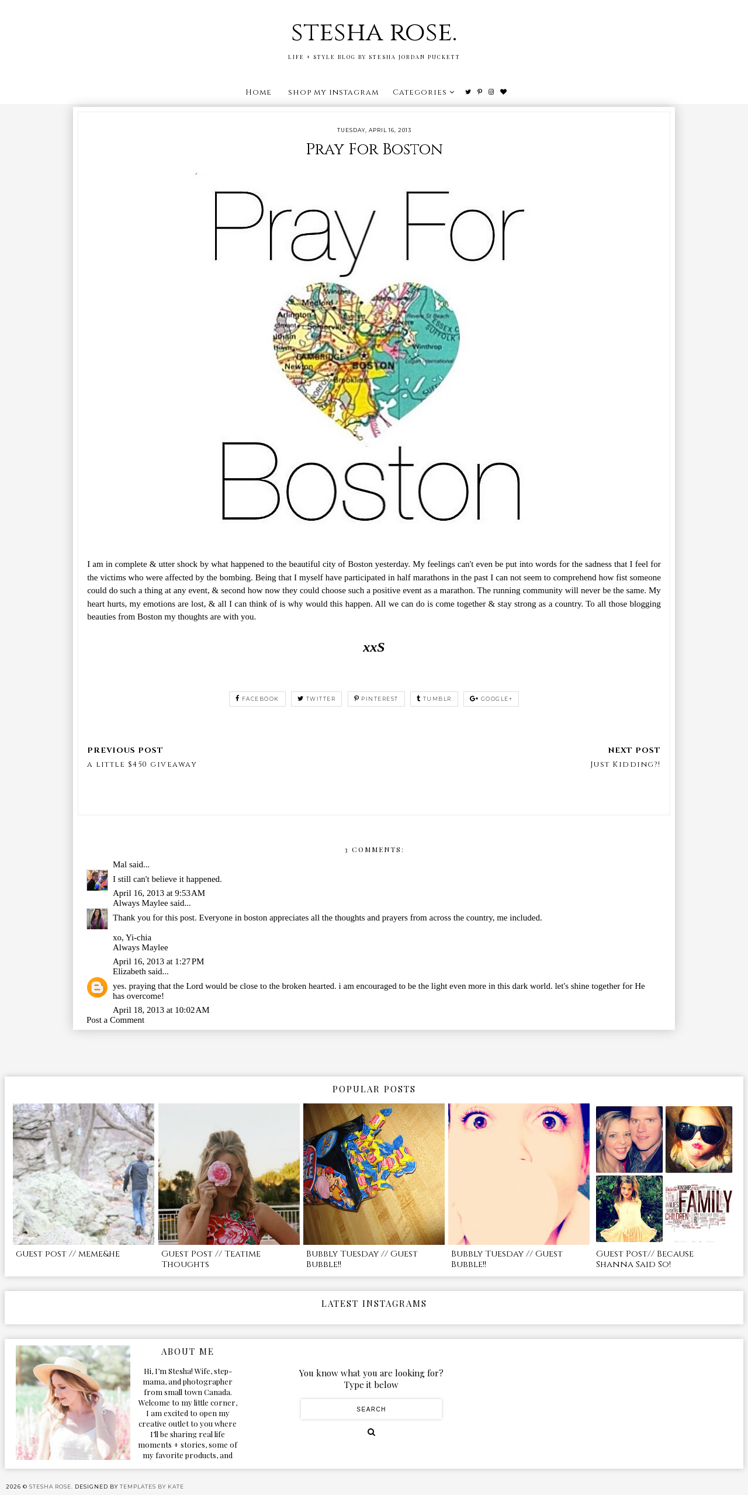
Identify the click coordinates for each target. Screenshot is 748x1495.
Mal (120, 864)
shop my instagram (333, 92)
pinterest (376, 698)
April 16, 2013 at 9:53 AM (159, 893)
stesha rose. (374, 32)
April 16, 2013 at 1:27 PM (158, 961)
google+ (491, 698)
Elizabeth (129, 971)
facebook (257, 698)
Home (258, 92)
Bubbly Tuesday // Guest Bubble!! (362, 1259)
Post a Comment (115, 1020)
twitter (316, 698)
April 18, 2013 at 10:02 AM (161, 1010)
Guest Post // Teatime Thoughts (211, 1259)
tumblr (434, 698)
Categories (420, 92)
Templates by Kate (152, 1486)
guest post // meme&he (68, 1254)
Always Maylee (140, 903)
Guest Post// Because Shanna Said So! (645, 1259)
